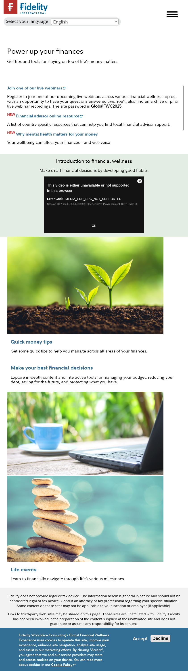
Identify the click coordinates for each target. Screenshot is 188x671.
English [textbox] (60, 22)
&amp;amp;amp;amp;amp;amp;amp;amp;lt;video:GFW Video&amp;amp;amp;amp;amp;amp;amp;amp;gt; (94, 204)
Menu (172, 14)
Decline (160, 638)
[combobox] (85, 22)
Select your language (27, 21)
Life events (23, 569)
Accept (140, 638)
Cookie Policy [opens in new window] (61, 665)
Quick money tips (31, 341)
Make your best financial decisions (52, 367)
